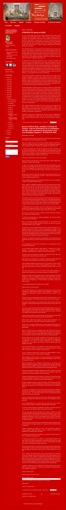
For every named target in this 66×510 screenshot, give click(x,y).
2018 (8, 92)
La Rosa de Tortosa (54, 22)
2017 (8, 94)
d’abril (9, 122)
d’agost (9, 107)
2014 (8, 130)
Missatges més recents (27, 493)
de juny (9, 111)
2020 (8, 88)
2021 (8, 86)
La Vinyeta (8, 25)
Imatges (17, 25)
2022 (8, 85)
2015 (8, 98)
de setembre (11, 105)
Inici (6, 22)
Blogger (40, 503)
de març (10, 124)
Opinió (21, 22)
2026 (8, 77)
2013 (8, 132)
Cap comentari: (45, 122)
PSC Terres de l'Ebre (11, 58)
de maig (10, 113)
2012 (8, 134)
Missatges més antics (55, 493)
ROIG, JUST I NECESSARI (10, 42)
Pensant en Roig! (39, 22)
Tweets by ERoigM (10, 71)
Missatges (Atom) (32, 496)
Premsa (28, 22)
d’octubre (10, 103)
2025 (8, 79)
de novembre (11, 101)
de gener (10, 128)
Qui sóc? (13, 22)
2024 (8, 81)
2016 (8, 96)
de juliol (10, 109)
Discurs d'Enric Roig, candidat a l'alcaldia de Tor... (12, 119)
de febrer (10, 126)
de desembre (11, 99)
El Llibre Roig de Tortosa (12, 55)
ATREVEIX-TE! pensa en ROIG (34, 32)
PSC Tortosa (9, 56)
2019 (8, 90)
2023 (8, 83)
